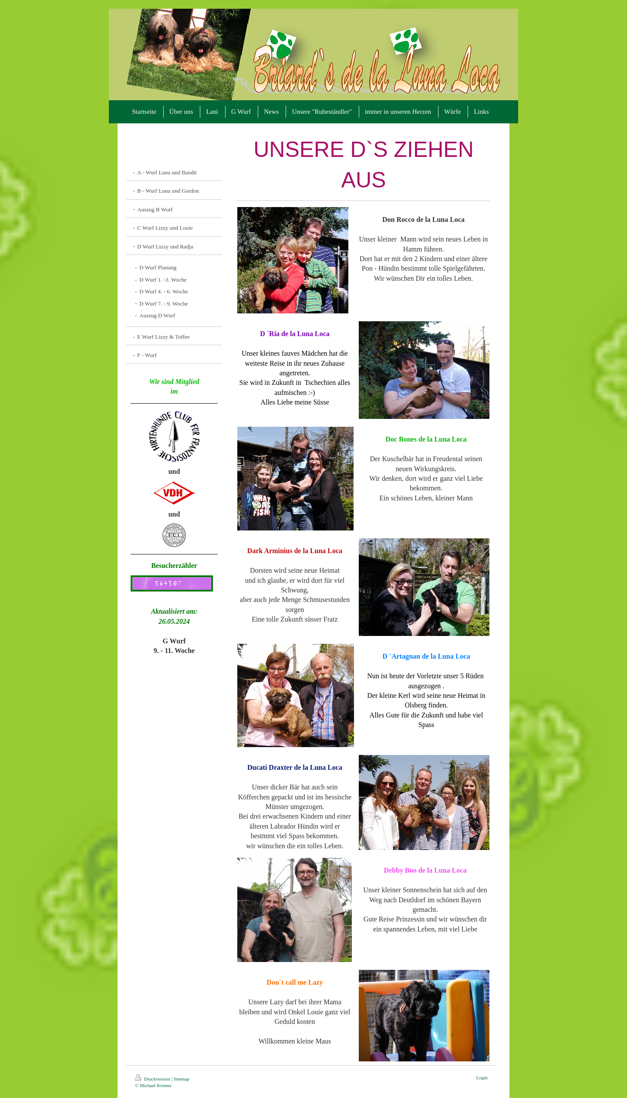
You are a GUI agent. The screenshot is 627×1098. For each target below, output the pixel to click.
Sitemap (181, 1078)
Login (482, 1077)
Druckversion (153, 1078)
